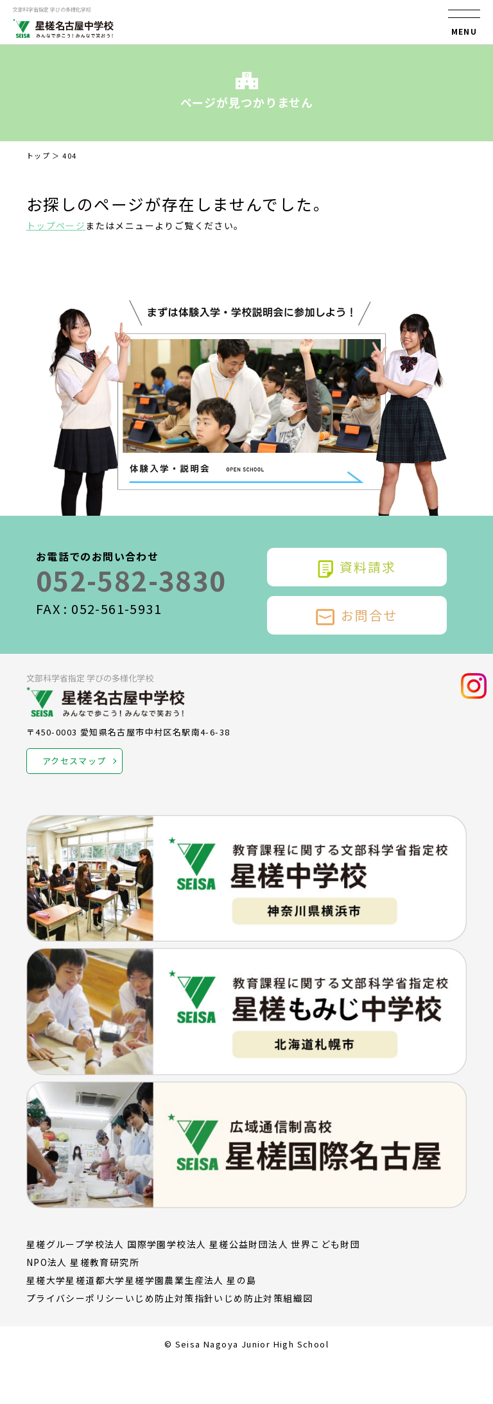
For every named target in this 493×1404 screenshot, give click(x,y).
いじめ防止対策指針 (169, 1298)
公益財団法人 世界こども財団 (295, 1244)
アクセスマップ (74, 761)
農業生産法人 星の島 (210, 1280)
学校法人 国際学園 (126, 1244)
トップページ (55, 225)
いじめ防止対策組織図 (263, 1298)
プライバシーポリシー (75, 1298)
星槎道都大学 (95, 1280)
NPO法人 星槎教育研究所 (82, 1262)
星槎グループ (55, 1244)
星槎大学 (46, 1280)
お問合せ (356, 615)
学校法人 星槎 (198, 1244)
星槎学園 (145, 1280)
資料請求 (357, 567)
